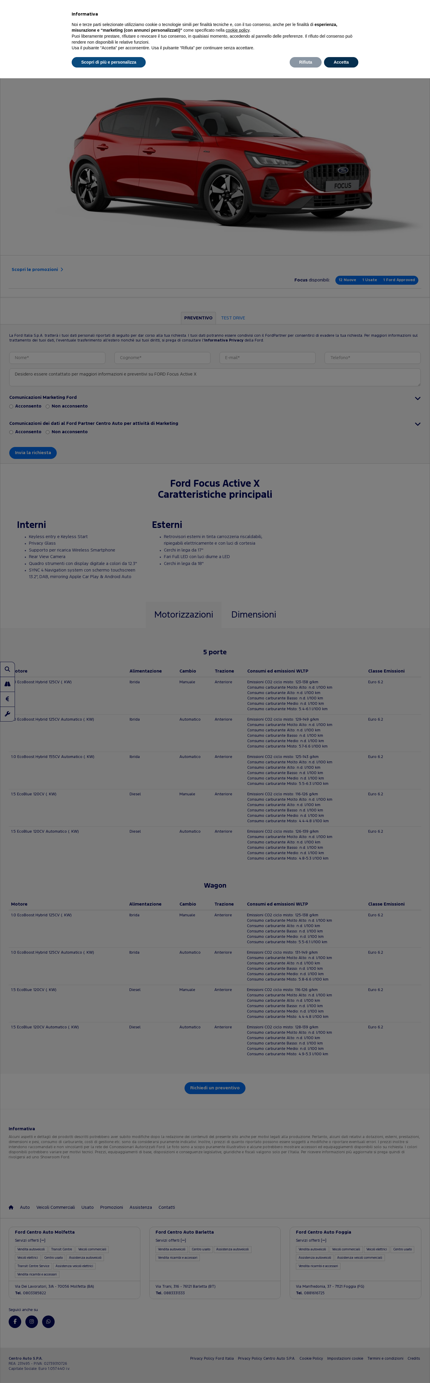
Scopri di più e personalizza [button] (108, 62)
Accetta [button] (341, 62)
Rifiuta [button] (305, 62)
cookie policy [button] (237, 30)
